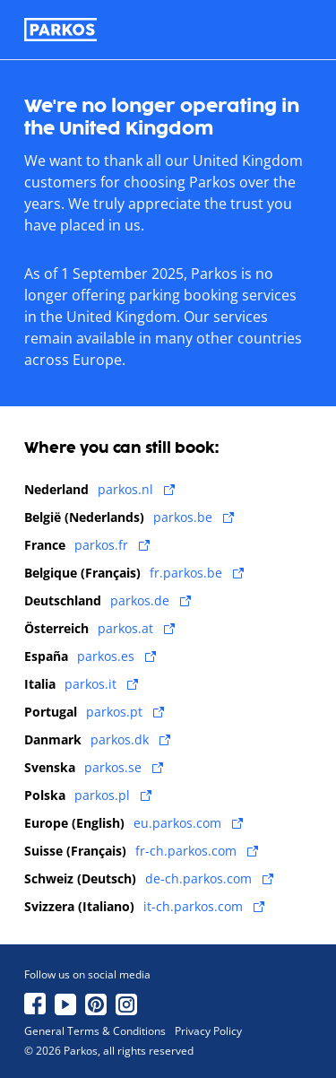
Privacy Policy (208, 1031)
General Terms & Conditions (95, 1031)
